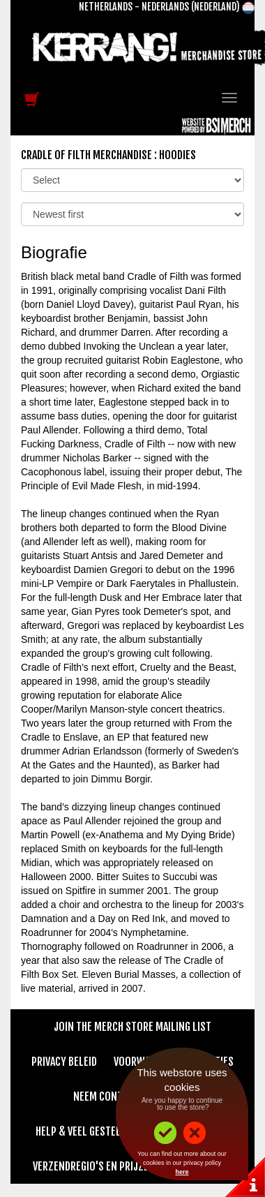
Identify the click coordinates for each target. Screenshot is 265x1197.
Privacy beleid (64, 1062)
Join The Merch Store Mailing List (132, 1027)
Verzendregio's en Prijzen (94, 1166)
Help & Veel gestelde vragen (100, 1131)
